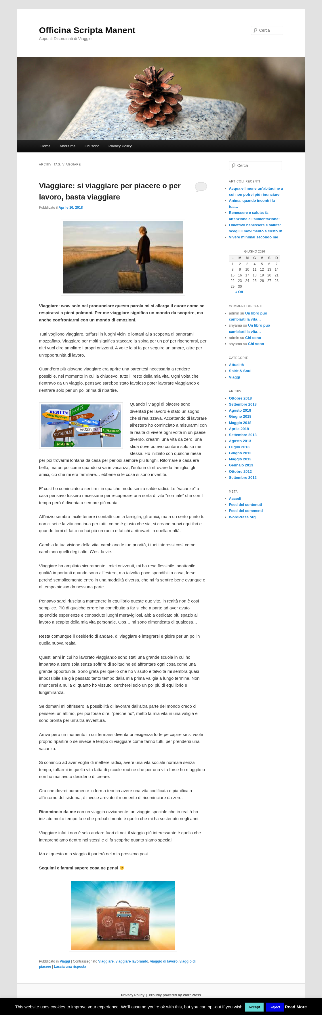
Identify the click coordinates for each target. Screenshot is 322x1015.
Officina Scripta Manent (87, 30)
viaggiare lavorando (132, 961)
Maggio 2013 (240, 459)
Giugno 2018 (240, 416)
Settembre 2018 (243, 404)
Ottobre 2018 (240, 398)
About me (68, 146)
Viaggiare (106, 961)
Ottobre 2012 (240, 471)
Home (46, 146)
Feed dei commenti (246, 511)
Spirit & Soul (240, 371)
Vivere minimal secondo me (253, 237)
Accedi (235, 498)
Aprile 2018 (239, 429)
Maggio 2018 (240, 423)
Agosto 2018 (240, 410)
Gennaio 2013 (241, 465)
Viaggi (65, 961)
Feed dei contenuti (245, 504)
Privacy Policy (120, 146)
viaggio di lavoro (164, 961)
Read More (296, 1006)
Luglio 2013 (239, 447)
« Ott (239, 292)
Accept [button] (254, 1007)
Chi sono (92, 146)
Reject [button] (275, 1007)
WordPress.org (242, 517)
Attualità (236, 365)
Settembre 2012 (243, 477)
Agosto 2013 (240, 441)
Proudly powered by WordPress (175, 995)
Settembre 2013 (243, 435)
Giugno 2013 (240, 453)
